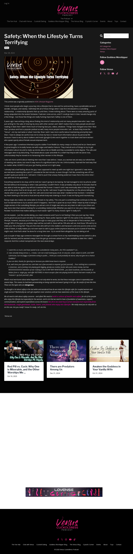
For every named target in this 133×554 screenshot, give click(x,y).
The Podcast (66, 18)
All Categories (105, 46)
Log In (6, 3)
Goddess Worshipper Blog (58, 21)
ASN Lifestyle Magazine (44, 102)
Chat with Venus (25, 21)
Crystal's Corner (91, 21)
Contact (124, 21)
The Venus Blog (77, 21)
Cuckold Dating (40, 21)
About (110, 21)
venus (6, 48)
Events (103, 21)
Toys (117, 21)
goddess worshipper (108, 49)
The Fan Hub (11, 21)
